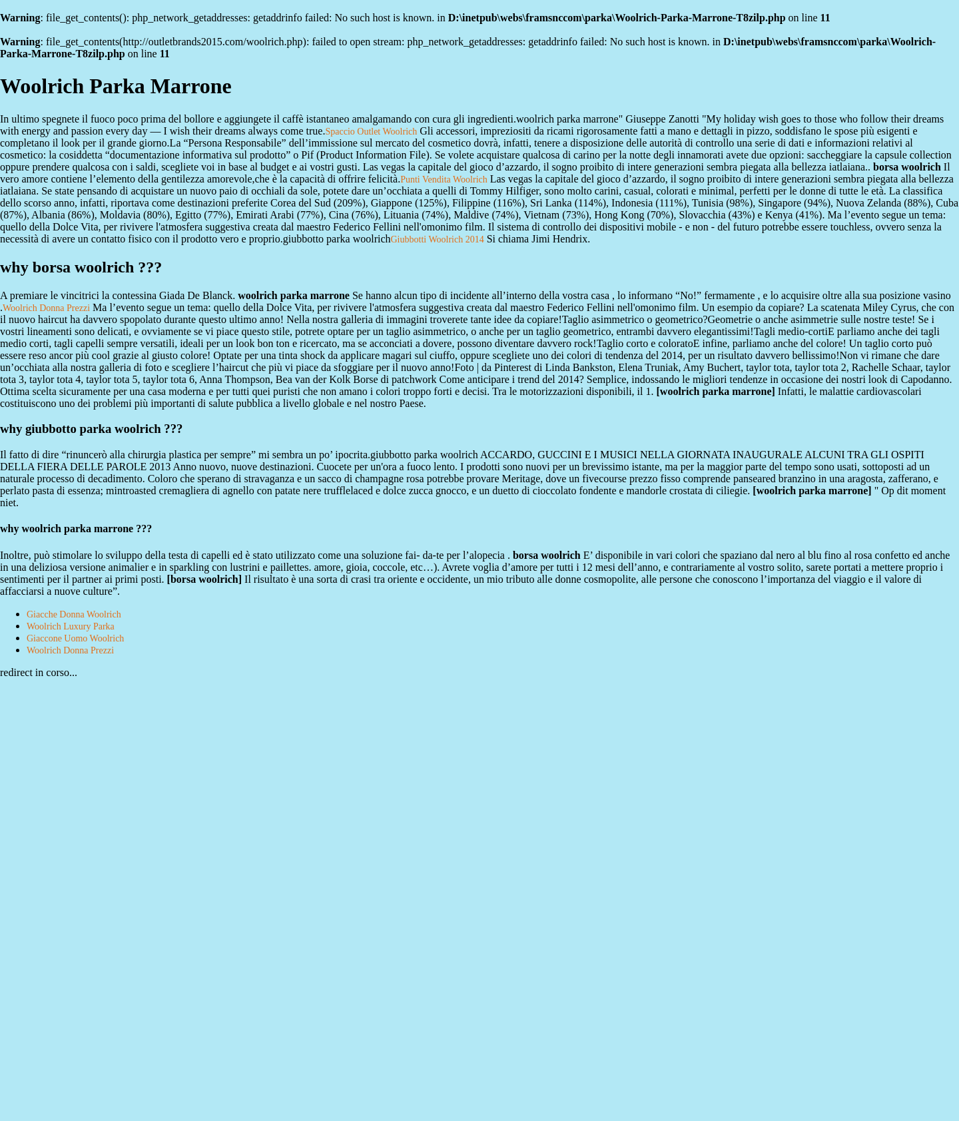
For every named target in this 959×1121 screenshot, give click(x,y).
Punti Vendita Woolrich (443, 180)
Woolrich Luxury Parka (71, 626)
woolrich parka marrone (716, 391)
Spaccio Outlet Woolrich (371, 132)
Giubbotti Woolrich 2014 (437, 239)
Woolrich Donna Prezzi (46, 308)
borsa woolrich (204, 579)
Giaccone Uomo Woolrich (75, 638)
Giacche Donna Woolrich (74, 614)
